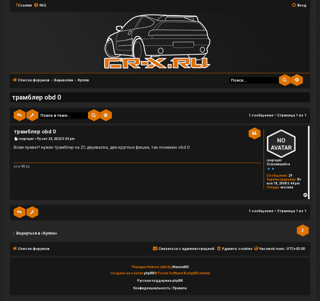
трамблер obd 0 (36, 97)
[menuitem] (40, 5)
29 (290, 175)
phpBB (149, 273)
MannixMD (180, 267)
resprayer (274, 160)
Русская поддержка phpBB (160, 280)
